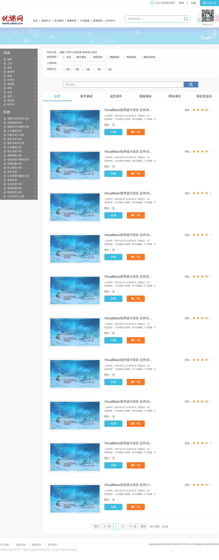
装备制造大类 (14, 155)
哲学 (9, 88)
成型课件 (95, 56)
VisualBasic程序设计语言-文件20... (128, 360)
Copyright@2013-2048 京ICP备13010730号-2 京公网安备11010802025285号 (183, 544)
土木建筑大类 (14, 130)
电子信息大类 (14, 151)
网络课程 (129, 56)
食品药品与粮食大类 (18, 159)
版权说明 (21, 544)
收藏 (113, 131)
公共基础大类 (14, 147)
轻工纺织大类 (14, 167)
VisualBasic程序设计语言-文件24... (128, 193)
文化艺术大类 (14, 184)
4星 (75, 69)
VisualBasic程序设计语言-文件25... (128, 151)
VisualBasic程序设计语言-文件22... (128, 276)
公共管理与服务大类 (18, 175)
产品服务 (85, 20)
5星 (65, 69)
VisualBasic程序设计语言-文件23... (128, 235)
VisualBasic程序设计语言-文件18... (128, 443)
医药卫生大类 (14, 139)
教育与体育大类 (15, 143)
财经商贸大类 (14, 192)
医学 (9, 75)
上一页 (107, 526)
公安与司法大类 (15, 196)
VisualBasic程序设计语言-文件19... (128, 401)
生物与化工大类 (15, 135)
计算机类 (76, 52)
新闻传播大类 (14, 188)
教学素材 (79, 56)
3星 (85, 69)
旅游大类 (12, 180)
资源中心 (46, 20)
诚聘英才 (37, 544)
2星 (96, 69)
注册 (193, 3)
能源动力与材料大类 (18, 126)
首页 (35, 20)
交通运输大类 (14, 163)
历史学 (11, 100)
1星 (107, 69)
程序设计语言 (90, 52)
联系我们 (53, 544)
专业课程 (59, 20)
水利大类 (12, 171)
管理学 (11, 84)
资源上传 (209, 3)
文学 (9, 96)
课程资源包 (147, 56)
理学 (9, 59)
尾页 (143, 526)
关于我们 (5, 544)
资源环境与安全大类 (18, 118)
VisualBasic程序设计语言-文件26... (128, 110)
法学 (9, 92)
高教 (62, 52)
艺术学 (11, 80)
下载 (135, 131)
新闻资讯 (97, 20)
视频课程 (112, 56)
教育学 (11, 71)
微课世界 (72, 20)
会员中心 (110, 20)
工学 (9, 63)
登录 (181, 3)
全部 (66, 56)
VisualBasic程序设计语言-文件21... (128, 318)
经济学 (11, 104)
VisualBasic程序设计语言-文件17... (128, 485)
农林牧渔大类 (14, 122)
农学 (9, 67)
